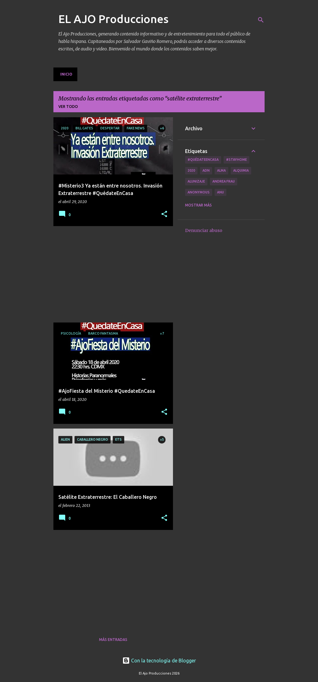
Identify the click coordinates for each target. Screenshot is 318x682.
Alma (221, 170)
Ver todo (68, 106)
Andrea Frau (223, 181)
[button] (164, 214)
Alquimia (241, 170)
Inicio (66, 74)
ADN (206, 170)
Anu (220, 192)
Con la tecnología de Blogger (159, 660)
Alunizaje (196, 181)
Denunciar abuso (203, 230)
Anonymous (199, 192)
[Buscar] (261, 19)
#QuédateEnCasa (203, 159)
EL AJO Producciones (113, 18)
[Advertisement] (110, 274)
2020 (191, 170)
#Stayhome (236, 159)
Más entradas (113, 640)
